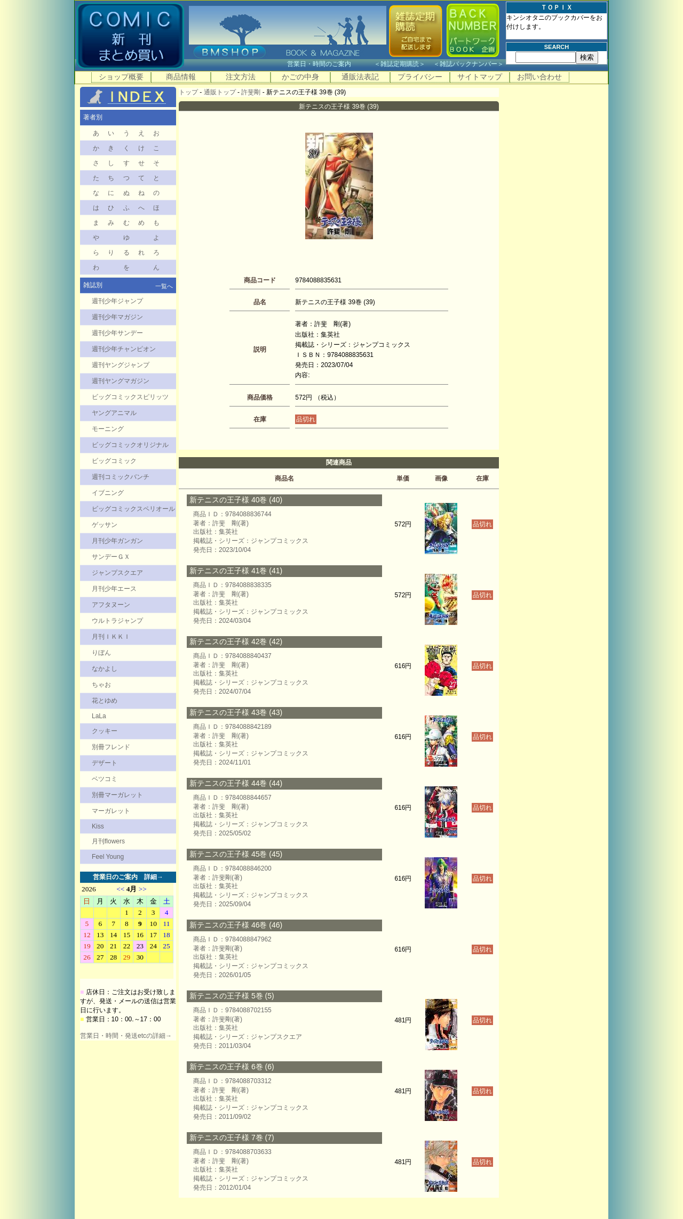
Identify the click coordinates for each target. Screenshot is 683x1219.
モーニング (108, 429)
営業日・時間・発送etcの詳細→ (126, 1035)
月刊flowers (108, 841)
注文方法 (241, 76)
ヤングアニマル (114, 413)
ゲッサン (104, 525)
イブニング (108, 493)
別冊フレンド (111, 747)
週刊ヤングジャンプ (120, 365)
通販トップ (220, 92)
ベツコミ (104, 779)
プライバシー (420, 76)
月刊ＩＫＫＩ (111, 636)
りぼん (101, 652)
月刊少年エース (114, 588)
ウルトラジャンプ (117, 620)
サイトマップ (479, 76)
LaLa (99, 716)
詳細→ (153, 877)
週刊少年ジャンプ (117, 301)
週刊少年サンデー (117, 333)
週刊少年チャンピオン (124, 349)
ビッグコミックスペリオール (133, 509)
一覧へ (164, 286)
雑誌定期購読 (399, 64)
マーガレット (111, 811)
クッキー (104, 731)
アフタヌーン (111, 604)
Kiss (98, 826)
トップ (188, 92)
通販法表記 (360, 76)
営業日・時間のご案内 (329, 64)
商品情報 (181, 76)
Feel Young (108, 856)
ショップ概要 (121, 76)
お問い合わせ (539, 76)
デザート (104, 763)
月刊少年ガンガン (117, 541)
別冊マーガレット (117, 795)
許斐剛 (250, 92)
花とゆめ (104, 700)
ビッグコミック (114, 461)
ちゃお (101, 684)
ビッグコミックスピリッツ (130, 397)
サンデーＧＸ (111, 556)
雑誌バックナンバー (468, 64)
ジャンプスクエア (117, 572)
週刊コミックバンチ (120, 477)
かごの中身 (300, 76)
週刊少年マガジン (117, 317)
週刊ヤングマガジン (120, 381)
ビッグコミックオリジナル (130, 445)
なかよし (104, 668)
